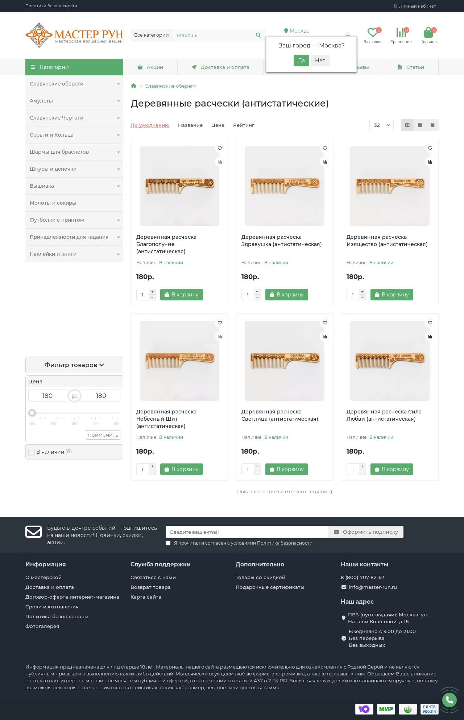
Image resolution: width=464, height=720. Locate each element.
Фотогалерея (42, 626)
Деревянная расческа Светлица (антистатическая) (279, 415)
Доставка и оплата (220, 67)
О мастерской (43, 577)
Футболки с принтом (57, 220)
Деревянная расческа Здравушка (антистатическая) (281, 240)
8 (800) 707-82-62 (362, 577)
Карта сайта (145, 597)
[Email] (247, 532)
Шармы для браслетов (59, 152)
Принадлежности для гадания (69, 237)
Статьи (410, 67)
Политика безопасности (51, 5)
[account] (415, 6)
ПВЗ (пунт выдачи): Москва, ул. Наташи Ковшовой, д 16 (388, 618)
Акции (150, 67)
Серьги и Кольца (51, 135)
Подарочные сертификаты (270, 587)
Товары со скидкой (260, 577)
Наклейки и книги (53, 254)
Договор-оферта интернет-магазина (72, 597)
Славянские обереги (56, 84)
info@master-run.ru (373, 587)
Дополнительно (260, 564)
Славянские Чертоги (56, 118)
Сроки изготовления (52, 606)
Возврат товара (150, 587)
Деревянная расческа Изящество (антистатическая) (387, 240)
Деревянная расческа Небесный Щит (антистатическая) (166, 418)
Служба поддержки (160, 564)
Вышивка (42, 186)
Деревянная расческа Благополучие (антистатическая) (166, 244)
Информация (45, 564)
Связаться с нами (153, 577)
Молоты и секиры (53, 203)
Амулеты (41, 101)
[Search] (219, 35)
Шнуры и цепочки (53, 169)
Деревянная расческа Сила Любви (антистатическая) (384, 415)
